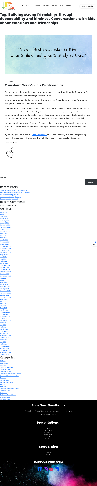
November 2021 (5, 316)
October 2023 (4, 274)
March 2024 (4, 263)
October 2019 (4, 354)
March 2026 (4, 218)
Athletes (38, 5)
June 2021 (3, 323)
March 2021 (4, 329)
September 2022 (5, 297)
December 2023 (5, 269)
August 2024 (4, 255)
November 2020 (5, 335)
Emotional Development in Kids (10, 374)
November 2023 (5, 272)
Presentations (26, 6)
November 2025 (5, 227)
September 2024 (5, 252)
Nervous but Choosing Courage (10, 197)
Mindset (2, 384)
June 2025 (3, 233)
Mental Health (4, 380)
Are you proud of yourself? (9, 199)
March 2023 (4, 284)
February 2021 (5, 331)
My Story (46, 5)
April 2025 (3, 238)
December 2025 (5, 225)
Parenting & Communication (9, 388)
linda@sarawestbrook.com (49, 415)
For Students (48, 430)
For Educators (47, 434)
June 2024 (3, 257)
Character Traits (5, 369)
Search (3, 178)
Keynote (47, 437)
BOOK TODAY (87, 6)
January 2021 (4, 333)
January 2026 (4, 223)
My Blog (54, 5)
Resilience (3, 393)
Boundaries (4, 363)
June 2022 (3, 303)
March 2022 (4, 310)
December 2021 (5, 314)
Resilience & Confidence (8, 395)
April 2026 (3, 216)
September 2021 (5, 320)
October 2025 (4, 229)
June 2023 (3, 278)
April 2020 (3, 344)
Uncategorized (5, 397)
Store (61, 5)
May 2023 (3, 280)
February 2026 (5, 221)
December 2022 (5, 291)
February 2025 (5, 242)
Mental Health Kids (6, 382)
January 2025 (4, 244)
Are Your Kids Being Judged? (9, 195)
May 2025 (3, 235)
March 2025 (4, 240)
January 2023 (4, 289)
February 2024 (5, 265)
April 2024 (3, 261)
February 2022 (5, 312)
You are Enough (5, 399)
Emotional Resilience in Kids (9, 376)
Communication (5, 371)
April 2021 (3, 327)
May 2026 (3, 214)
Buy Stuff (48, 454)
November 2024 (5, 248)
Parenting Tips (5, 391)
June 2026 (3, 212)
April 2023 (3, 282)
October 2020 (4, 337)
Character (3, 365)
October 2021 (4, 318)
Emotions (3, 378)
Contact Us (70, 5)
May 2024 (3, 259)
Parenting (3, 386)
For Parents (48, 432)
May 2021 (3, 325)
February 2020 (5, 346)
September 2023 (5, 276)
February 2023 (5, 286)
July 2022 (3, 301)
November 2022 (5, 293)
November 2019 (5, 352)
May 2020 (3, 342)
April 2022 (3, 308)
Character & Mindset (7, 367)
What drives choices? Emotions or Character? (15, 192)
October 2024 (4, 250)
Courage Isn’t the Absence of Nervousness (14, 190)
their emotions (39, 135)
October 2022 (4, 295)
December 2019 (5, 350)
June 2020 (3, 340)
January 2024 (4, 267)
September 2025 (5, 231)
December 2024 (5, 246)
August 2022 (4, 299)
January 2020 (4, 348)
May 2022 (3, 306)
